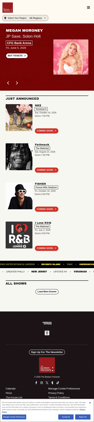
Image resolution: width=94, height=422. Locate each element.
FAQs (9, 393)
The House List (14, 397)
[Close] (90, 402)
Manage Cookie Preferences (64, 388)
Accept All (66, 417)
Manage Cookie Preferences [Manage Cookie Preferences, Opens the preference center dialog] (14, 417)
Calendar (11, 388)
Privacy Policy (56, 393)
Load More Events (46, 291)
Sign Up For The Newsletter (47, 352)
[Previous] (8, 83)
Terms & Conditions (59, 397)
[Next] (16, 83)
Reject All (82, 417)
